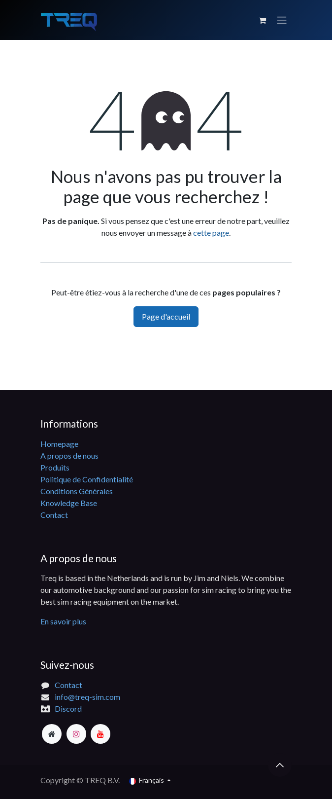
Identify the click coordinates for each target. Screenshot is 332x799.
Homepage (59, 443)
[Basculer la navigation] (282, 20)
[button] (280, 765)
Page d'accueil (166, 316)
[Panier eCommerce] (262, 20)
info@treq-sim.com (87, 696)
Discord (68, 708)
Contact (54, 514)
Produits (54, 467)
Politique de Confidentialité (86, 479)
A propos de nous (69, 455)
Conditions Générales (76, 491)
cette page (211, 232)
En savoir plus (63, 621)
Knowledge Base (68, 503)
